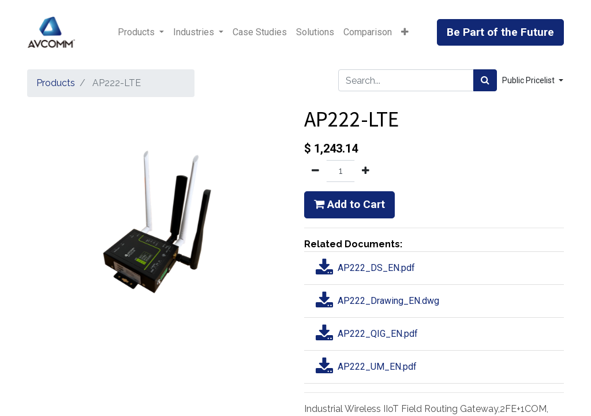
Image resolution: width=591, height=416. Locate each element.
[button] (405, 32)
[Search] (485, 80)
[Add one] (365, 171)
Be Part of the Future (500, 32)
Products (55, 82)
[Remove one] (315, 171)
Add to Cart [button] (349, 204)
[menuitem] (259, 32)
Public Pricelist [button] (529, 80)
